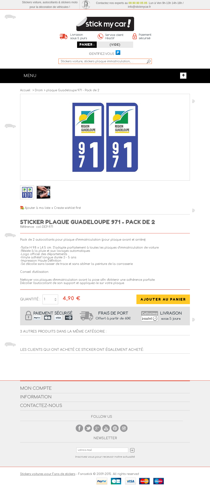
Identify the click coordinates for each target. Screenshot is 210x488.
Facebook (79, 428)
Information (36, 397)
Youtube (106, 428)
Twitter (88, 428)
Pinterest (115, 428)
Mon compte (36, 388)
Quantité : (30, 299)
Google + (97, 428)
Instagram (124, 428)
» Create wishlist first (66, 208)
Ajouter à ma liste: (38, 208)
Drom (39, 90)
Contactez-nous (41, 405)
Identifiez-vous (101, 54)
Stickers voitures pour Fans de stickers (47, 474)
